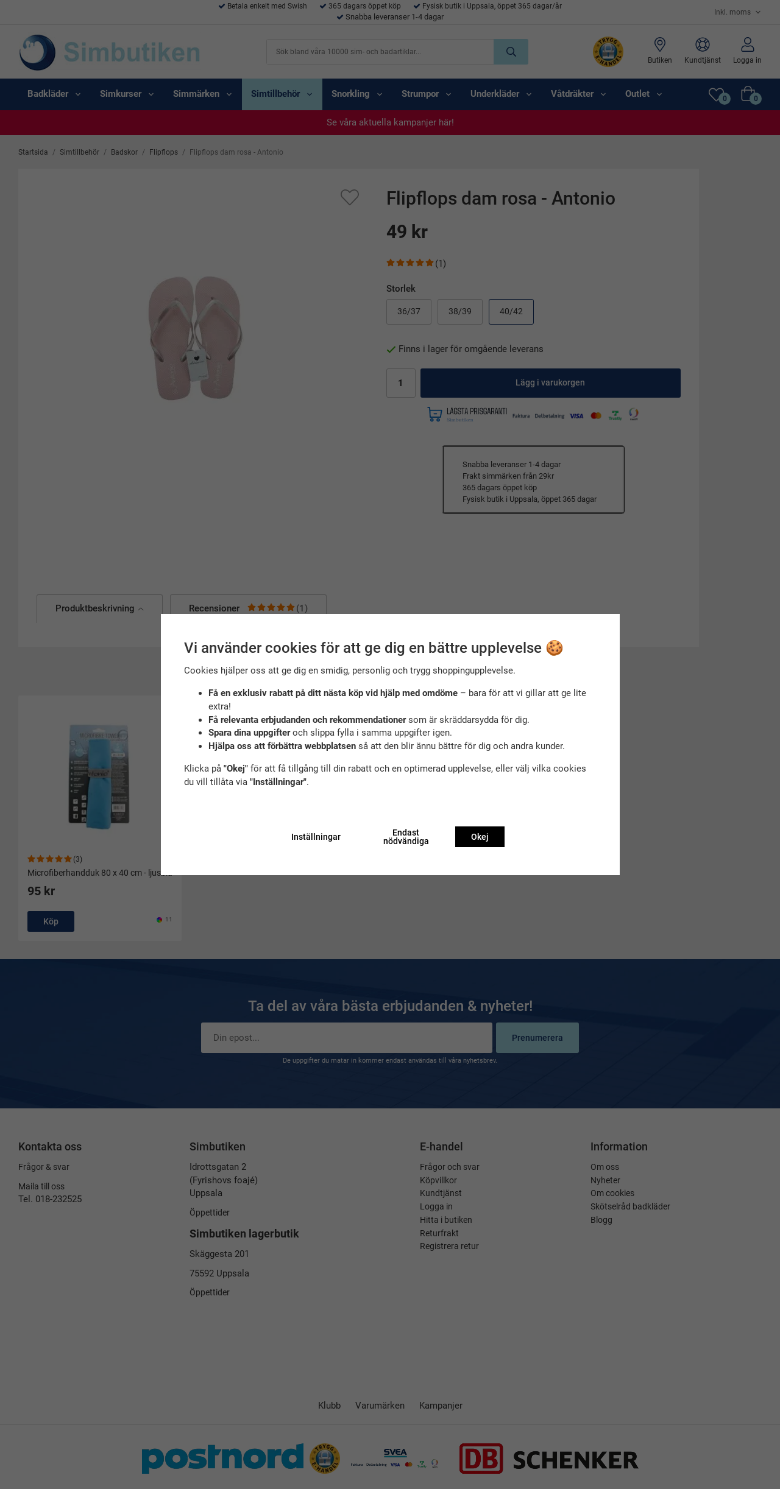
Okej (480, 837)
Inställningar (316, 837)
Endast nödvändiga (406, 837)
